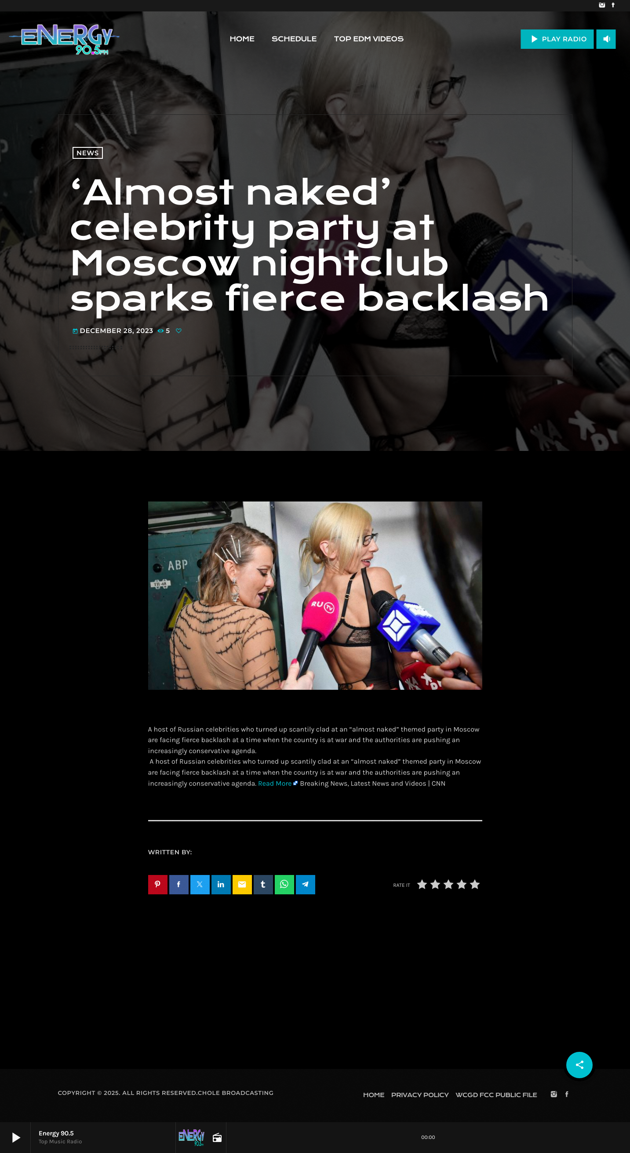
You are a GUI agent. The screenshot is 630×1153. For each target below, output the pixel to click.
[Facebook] (613, 6)
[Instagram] (602, 6)
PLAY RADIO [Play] (557, 39)
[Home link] (64, 39)
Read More (274, 784)
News (87, 153)
